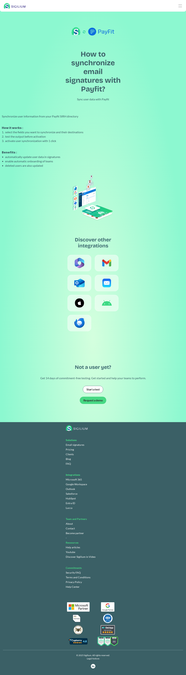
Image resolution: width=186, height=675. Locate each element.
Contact (70, 528)
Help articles (73, 547)
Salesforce (71, 493)
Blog (68, 458)
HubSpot (71, 498)
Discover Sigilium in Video (81, 556)
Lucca (69, 507)
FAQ (68, 463)
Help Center (73, 586)
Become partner (75, 533)
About (69, 523)
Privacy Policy (74, 582)
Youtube (70, 552)
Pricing (70, 449)
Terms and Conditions (78, 577)
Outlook (70, 488)
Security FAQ (73, 572)
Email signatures (75, 444)
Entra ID (70, 503)
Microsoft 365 (74, 479)
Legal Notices (93, 658)
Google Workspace (76, 484)
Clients (70, 454)
